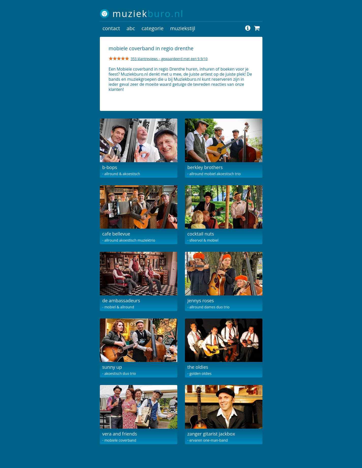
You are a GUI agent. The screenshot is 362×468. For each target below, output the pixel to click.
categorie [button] (152, 28)
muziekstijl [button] (182, 28)
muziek (148, 13)
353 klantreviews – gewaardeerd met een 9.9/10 (169, 58)
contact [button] (111, 28)
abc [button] (131, 28)
